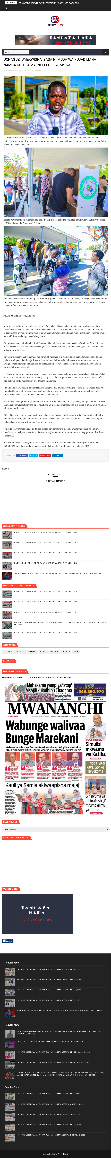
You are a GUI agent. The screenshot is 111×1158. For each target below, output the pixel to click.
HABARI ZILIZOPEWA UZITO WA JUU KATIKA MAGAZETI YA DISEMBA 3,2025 (51, 1135)
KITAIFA (43, 652)
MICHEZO (66, 652)
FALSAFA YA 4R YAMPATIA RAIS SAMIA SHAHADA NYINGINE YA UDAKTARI (50, 1042)
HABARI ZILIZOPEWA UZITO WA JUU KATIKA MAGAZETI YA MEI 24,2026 (46, 563)
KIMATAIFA (32, 652)
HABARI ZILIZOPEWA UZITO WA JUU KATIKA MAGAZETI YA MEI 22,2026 (46, 542)
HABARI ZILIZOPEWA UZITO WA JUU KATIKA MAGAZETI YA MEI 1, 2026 (46, 612)
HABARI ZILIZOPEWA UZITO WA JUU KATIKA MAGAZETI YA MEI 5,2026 (46, 633)
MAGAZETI (54, 652)
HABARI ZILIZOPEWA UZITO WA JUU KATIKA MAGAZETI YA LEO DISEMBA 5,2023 (53, 1062)
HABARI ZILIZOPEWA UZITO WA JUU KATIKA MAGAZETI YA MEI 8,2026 (46, 592)
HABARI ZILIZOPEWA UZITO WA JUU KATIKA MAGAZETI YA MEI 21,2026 (46, 532)
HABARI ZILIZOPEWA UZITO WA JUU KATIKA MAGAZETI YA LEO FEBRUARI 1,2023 (53, 1052)
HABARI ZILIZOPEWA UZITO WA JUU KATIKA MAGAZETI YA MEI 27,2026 (36, 677)
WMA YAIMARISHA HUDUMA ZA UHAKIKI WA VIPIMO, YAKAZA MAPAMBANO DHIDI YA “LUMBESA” (58, 573)
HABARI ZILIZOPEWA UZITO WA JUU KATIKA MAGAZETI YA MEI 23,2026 (46, 553)
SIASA (75, 652)
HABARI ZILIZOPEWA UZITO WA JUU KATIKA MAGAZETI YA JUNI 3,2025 (49, 1114)
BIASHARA (8, 652)
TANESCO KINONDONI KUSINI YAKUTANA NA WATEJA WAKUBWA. (48, 3)
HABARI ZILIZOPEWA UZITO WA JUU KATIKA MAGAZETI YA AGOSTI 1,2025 (50, 1104)
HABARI (38, 70)
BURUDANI (20, 652)
